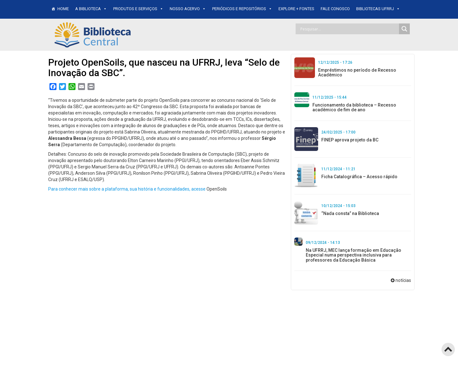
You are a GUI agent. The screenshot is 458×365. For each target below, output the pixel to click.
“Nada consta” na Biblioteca (350, 213)
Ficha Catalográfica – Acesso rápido (359, 176)
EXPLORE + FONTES (296, 8)
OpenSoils (216, 189)
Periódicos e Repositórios (242, 8)
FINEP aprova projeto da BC (349, 139)
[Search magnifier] (404, 28)
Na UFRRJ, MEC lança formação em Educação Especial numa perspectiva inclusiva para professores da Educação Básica (353, 255)
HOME (63, 8)
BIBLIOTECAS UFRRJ (378, 8)
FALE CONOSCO (335, 8)
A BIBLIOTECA (91, 8)
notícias (403, 280)
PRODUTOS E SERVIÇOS (138, 8)
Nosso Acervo (188, 8)
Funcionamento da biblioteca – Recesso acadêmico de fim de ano (354, 107)
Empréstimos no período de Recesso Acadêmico (357, 72)
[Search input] (348, 28)
